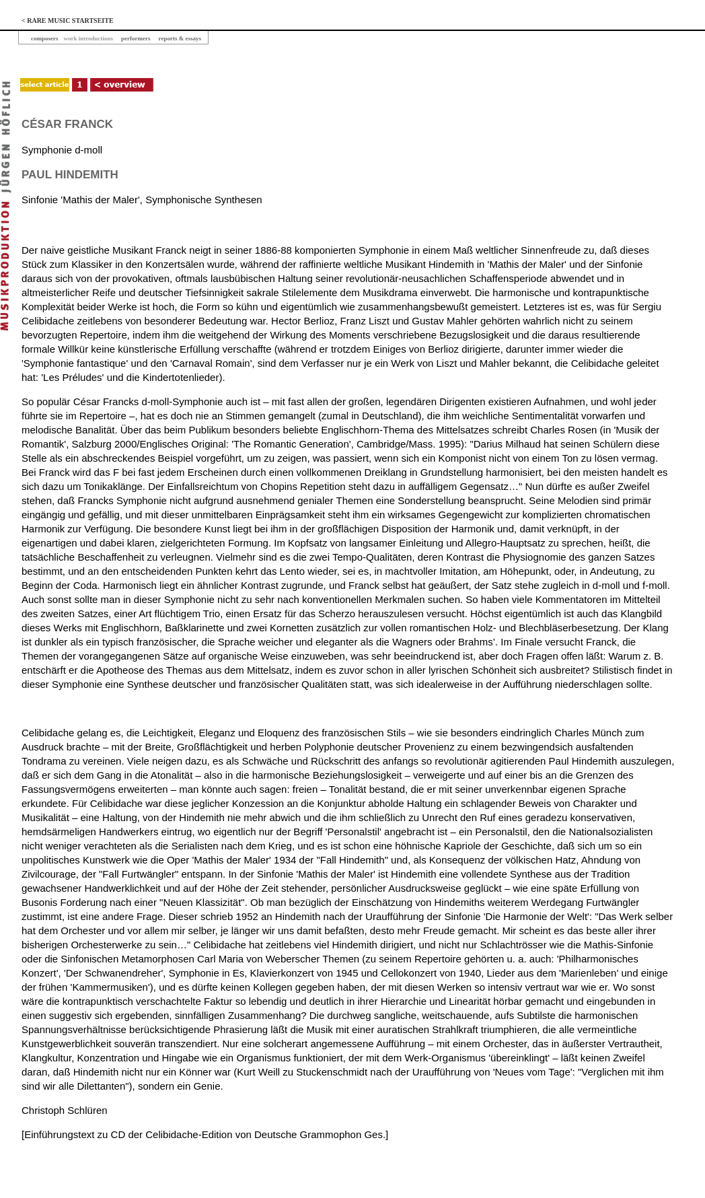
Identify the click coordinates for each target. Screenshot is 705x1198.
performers (135, 38)
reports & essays (180, 38)
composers (45, 38)
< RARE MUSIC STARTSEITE (68, 20)
